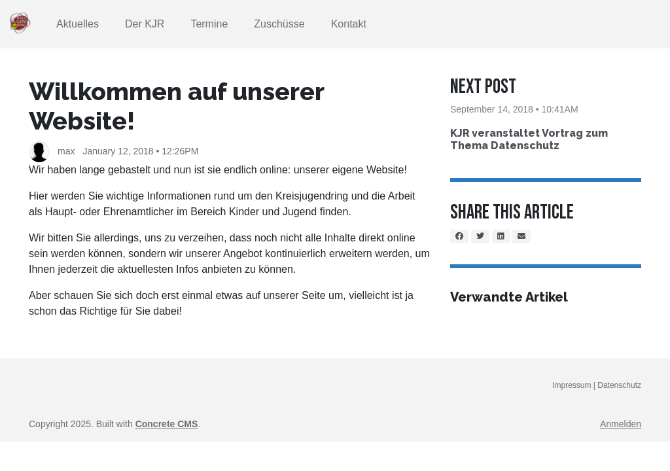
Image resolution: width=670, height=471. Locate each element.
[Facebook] (459, 236)
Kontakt (348, 23)
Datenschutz (619, 385)
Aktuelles (77, 23)
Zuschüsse (279, 23)
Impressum (572, 385)
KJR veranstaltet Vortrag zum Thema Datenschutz (529, 139)
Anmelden (620, 424)
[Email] (521, 236)
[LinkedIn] (501, 236)
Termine (209, 23)
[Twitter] (480, 236)
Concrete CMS (166, 424)
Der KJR (144, 23)
